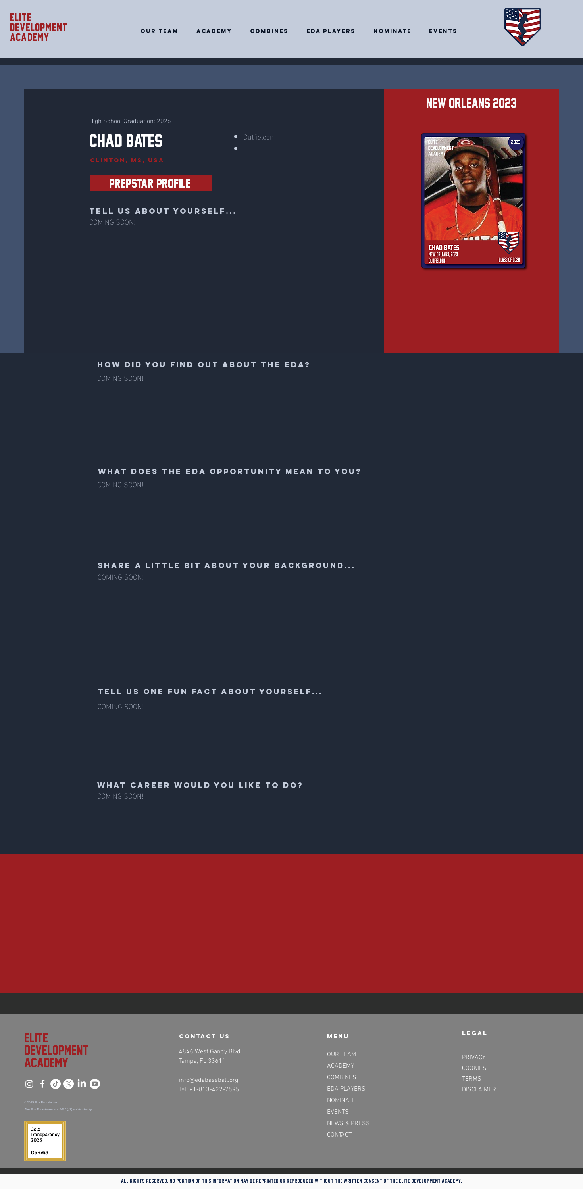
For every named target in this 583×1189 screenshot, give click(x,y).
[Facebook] (42, 1084)
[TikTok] (55, 1084)
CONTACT (339, 1135)
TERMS (471, 1079)
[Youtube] (95, 1084)
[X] (68, 1084)
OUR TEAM (341, 1054)
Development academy (38, 32)
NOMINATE (341, 1100)
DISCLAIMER (479, 1090)
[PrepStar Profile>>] (151, 183)
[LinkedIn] (82, 1084)
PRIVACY (473, 1058)
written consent (363, 1181)
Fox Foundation (46, 1102)
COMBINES (341, 1077)
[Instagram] (29, 1084)
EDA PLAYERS (346, 1089)
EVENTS (338, 1112)
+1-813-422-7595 (214, 1090)
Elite (21, 17)
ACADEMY (340, 1066)
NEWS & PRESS (348, 1124)
